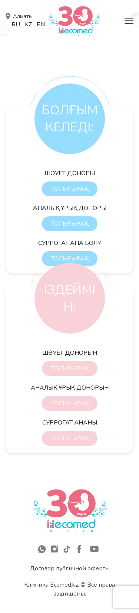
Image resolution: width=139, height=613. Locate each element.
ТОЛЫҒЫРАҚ (69, 189)
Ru (15, 24)
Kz (28, 24)
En (41, 24)
